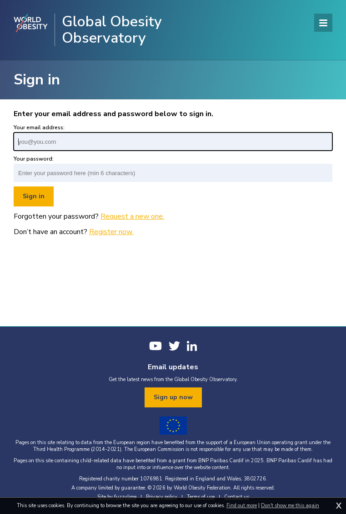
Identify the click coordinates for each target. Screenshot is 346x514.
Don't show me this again (290, 505)
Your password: (34, 158)
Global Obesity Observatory (112, 30)
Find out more (241, 505)
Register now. (111, 232)
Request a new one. (132, 216)
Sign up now (173, 397)
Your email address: (39, 127)
